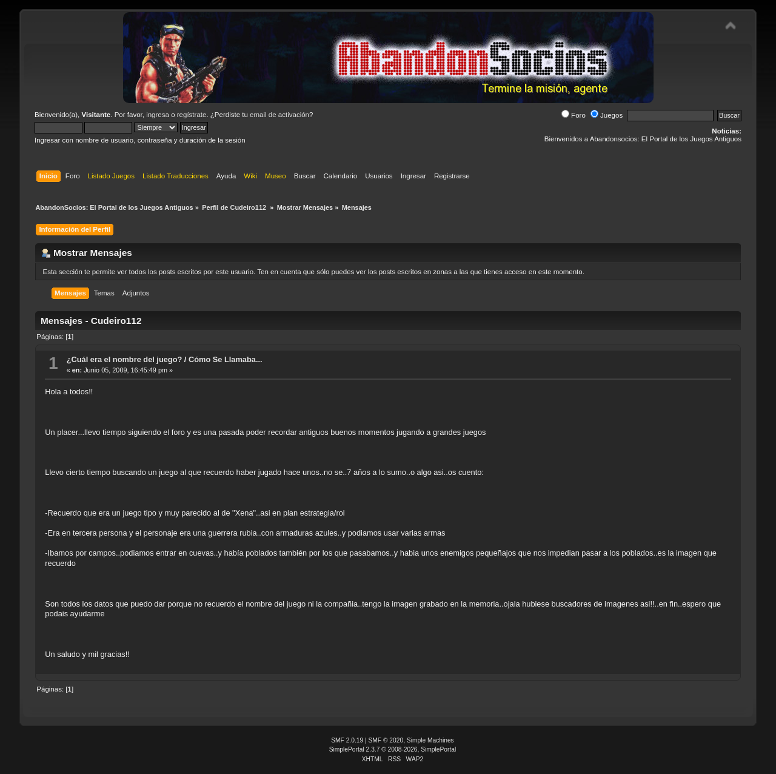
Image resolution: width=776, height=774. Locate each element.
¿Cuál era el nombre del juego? (124, 359)
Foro (573, 115)
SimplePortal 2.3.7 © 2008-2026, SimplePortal (393, 749)
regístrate (192, 114)
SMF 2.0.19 (347, 740)
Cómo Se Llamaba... (226, 359)
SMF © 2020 (386, 740)
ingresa (157, 114)
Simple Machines (430, 740)
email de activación (279, 114)
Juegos (606, 115)
